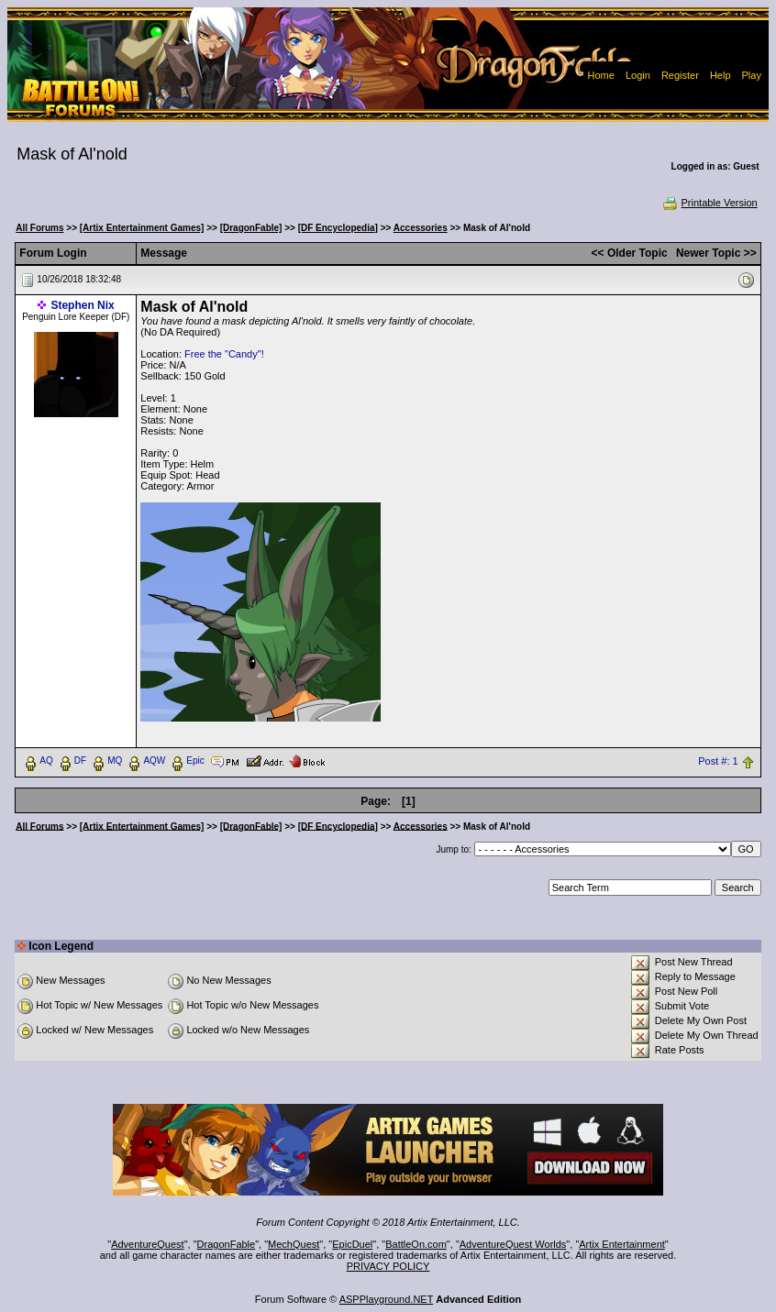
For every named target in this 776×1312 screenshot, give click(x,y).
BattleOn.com (416, 1244)
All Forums (39, 228)
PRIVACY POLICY (388, 1266)
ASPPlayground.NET (386, 1299)
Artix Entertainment (622, 1244)
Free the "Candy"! (224, 353)
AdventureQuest (147, 1244)
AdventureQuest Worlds (513, 1244)
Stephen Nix (82, 305)
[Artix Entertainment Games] (142, 228)
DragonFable (226, 1244)
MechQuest (293, 1244)
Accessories (421, 228)
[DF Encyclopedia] (338, 228)
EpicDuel (352, 1244)
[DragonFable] (251, 228)
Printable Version (709, 202)
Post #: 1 (717, 760)
